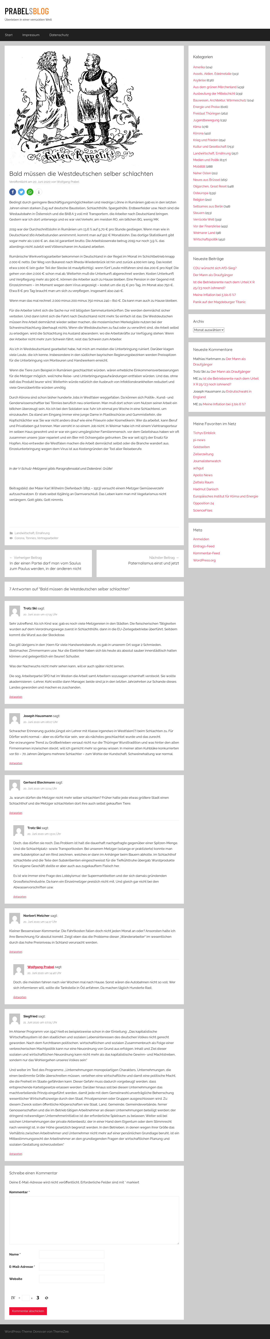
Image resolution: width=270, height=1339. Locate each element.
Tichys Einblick (204, 433)
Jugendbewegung (206, 120)
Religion (198, 199)
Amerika (199, 67)
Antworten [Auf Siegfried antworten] (15, 1153)
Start (9, 35)
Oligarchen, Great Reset (210, 186)
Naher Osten (202, 173)
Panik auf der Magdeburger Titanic (219, 302)
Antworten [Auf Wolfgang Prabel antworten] (19, 997)
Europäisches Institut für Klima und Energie (225, 496)
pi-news (199, 440)
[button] (12, 192)
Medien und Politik (206, 160)
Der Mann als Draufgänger (213, 275)
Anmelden (201, 539)
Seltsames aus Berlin (208, 206)
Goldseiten (201, 447)
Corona (19, 538)
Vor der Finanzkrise (206, 226)
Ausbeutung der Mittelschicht (214, 93)
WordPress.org (204, 560)
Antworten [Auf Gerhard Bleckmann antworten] (15, 812)
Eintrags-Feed (204, 546)
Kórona (198, 133)
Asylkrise (199, 80)
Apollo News (202, 475)
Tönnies (31, 538)
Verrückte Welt (203, 219)
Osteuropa (200, 193)
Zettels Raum (203, 482)
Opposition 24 (203, 503)
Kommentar (19, 1192)
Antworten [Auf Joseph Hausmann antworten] (15, 763)
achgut (198, 468)
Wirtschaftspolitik (205, 239)
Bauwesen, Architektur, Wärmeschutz (219, 100)
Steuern (198, 213)
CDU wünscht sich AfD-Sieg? (215, 268)
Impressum (31, 35)
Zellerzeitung (203, 454)
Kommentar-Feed (206, 553)
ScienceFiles (202, 510)
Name (15, 1254)
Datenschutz (59, 35)
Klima (197, 127)
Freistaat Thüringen (206, 113)
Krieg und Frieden (205, 140)
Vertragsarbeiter (47, 538)
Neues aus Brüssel (206, 180)
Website (15, 1279)
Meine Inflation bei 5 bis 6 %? (214, 295)
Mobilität (199, 166)
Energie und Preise (206, 107)
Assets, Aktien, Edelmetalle (212, 74)
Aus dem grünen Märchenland (215, 87)
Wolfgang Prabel (68, 182)
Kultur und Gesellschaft (209, 146)
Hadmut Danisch (205, 489)
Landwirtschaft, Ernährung (32, 533)
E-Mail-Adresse (22, 1267)
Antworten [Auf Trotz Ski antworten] (15, 696)
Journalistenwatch (207, 461)
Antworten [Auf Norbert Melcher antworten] (15, 951)
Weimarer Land (204, 233)
